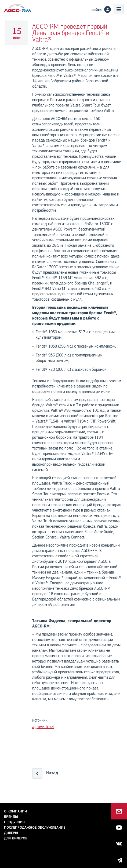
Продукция (14, 822)
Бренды (11, 817)
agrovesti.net (43, 727)
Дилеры (11, 833)
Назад (52, 772)
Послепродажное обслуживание (34, 827)
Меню (119, 9)
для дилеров (15, 838)
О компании (15, 811)
